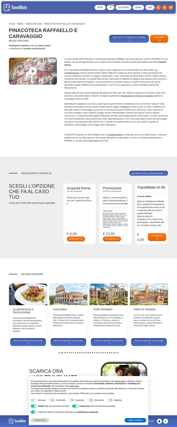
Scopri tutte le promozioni (149, 173)
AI (112, 6)
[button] (60, 352)
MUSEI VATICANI (34, 24)
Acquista (159, 38)
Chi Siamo (123, 7)
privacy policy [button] (120, 381)
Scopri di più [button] (40, 420)
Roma (20, 24)
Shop (100, 7)
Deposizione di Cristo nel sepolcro (137, 96)
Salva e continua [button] (135, 420)
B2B (150, 7)
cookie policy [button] (74, 386)
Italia (12, 24)
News (138, 7)
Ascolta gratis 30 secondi (28, 342)
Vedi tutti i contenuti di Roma (129, 39)
